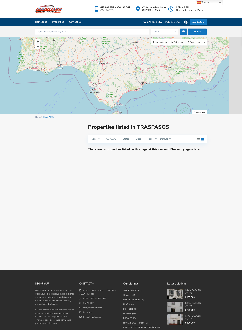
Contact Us (75, 21)
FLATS (126, 272)
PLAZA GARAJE (130, 304)
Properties (58, 21)
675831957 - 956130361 (95, 266)
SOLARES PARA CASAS (134, 309)
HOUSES (127, 281)
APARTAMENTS (131, 258)
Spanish (203, 2)
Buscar (59, 220)
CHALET (127, 263)
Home (38, 117)
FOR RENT (128, 276)
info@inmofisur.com (92, 275)
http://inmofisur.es (92, 284)
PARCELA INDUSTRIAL (134, 300)
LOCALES (127, 286)
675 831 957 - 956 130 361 (163, 22)
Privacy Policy (200, 325)
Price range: (45, 204)
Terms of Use (182, 325)
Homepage (41, 21)
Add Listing (198, 22)
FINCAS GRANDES (132, 267)
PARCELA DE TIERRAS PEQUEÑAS (139, 295)
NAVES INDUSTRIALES (134, 290)
